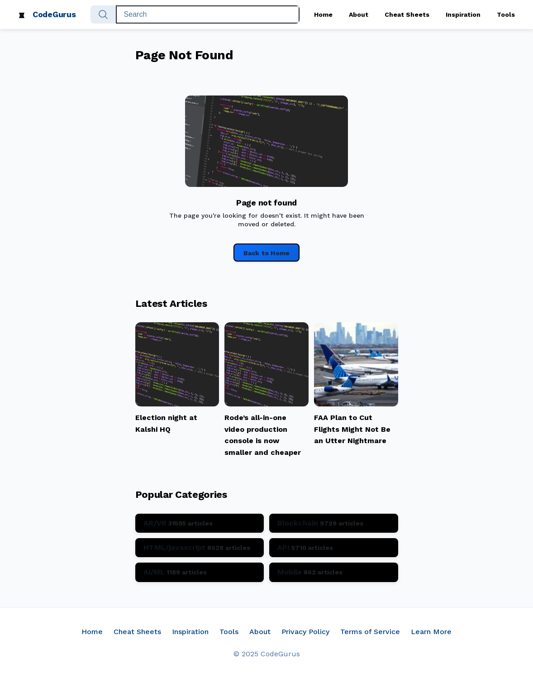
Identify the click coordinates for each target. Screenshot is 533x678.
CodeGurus (54, 14)
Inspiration (463, 14)
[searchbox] (208, 14)
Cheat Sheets (407, 14)
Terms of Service (370, 631)
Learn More (431, 631)
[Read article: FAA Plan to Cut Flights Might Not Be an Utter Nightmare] (356, 404)
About (358, 14)
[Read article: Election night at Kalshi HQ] (177, 404)
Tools (506, 14)
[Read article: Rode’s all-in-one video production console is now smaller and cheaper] (266, 404)
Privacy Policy (305, 631)
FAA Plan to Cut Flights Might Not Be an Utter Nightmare (352, 429)
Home (323, 14)
